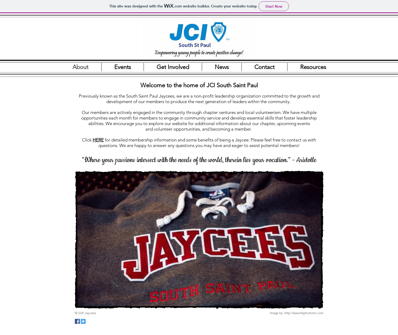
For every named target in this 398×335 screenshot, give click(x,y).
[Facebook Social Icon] (77, 321)
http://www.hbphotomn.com (303, 313)
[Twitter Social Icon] (83, 321)
